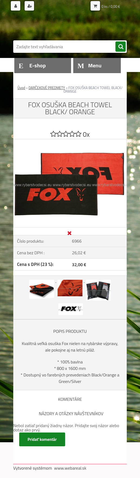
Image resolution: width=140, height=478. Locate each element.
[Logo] (50, 26)
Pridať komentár (42, 439)
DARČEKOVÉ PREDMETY (47, 87)
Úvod (21, 87)
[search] (120, 47)
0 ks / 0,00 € (111, 6)
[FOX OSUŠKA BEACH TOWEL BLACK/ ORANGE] (70, 141)
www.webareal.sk (70, 468)
